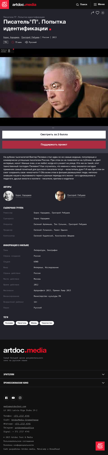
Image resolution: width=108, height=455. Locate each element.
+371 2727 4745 (21, 416)
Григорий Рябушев (76, 195)
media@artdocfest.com (15, 406)
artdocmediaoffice (24, 428)
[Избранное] (97, 12)
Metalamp (41, 449)
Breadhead (55, 449)
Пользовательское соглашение (18, 441)
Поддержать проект (54, 145)
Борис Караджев (23, 195)
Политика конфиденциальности (18, 445)
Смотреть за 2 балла (54, 134)
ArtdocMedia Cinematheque (24, 420)
